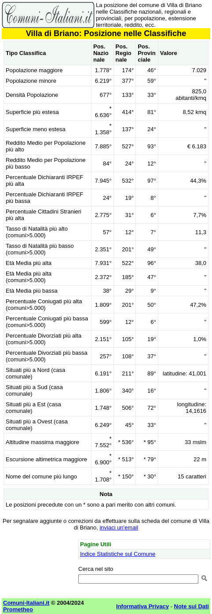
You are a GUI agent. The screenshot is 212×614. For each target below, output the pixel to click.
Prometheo (18, 609)
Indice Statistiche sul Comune (117, 554)
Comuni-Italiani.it (26, 602)
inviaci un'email (118, 527)
